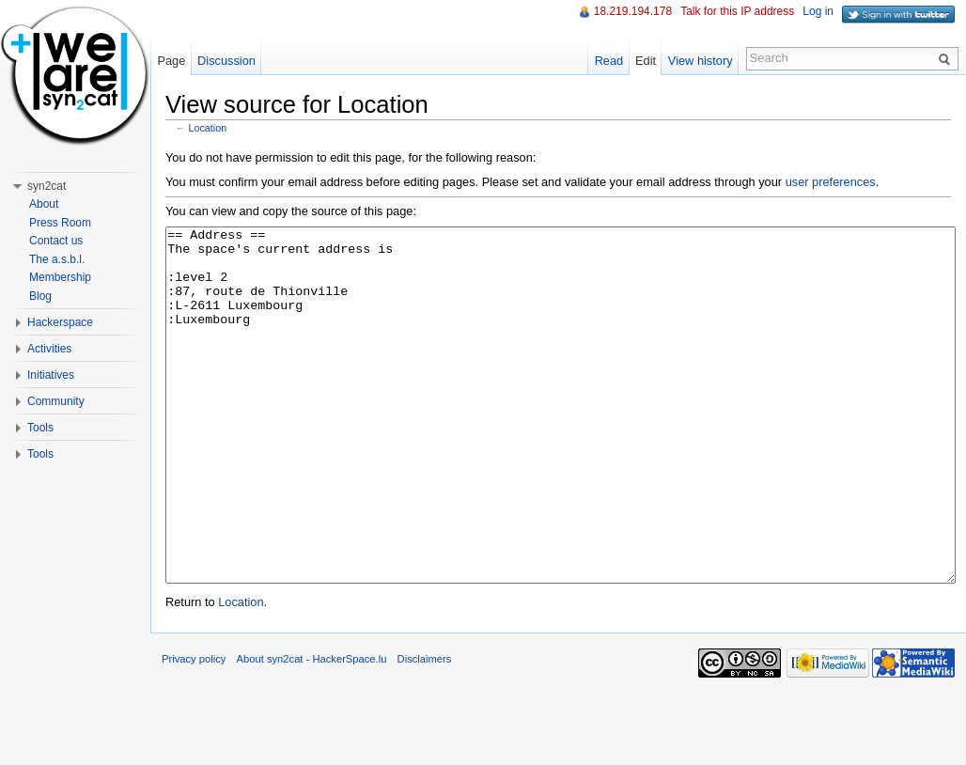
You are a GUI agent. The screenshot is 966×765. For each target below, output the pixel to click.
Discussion (226, 61)
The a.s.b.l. (57, 259)
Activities (49, 348)
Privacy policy (194, 729)
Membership (60, 277)
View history (700, 61)
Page (171, 61)
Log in (818, 11)
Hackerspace (60, 322)
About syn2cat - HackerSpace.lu (312, 729)
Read (609, 61)
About (43, 204)
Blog (40, 296)
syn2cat (46, 186)
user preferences (831, 182)
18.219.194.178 (633, 11)
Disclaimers (424, 729)
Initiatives (50, 375)
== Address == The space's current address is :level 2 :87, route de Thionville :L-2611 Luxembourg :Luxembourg (560, 440)
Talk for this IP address (737, 11)
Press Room (60, 222)
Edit (645, 61)
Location (208, 127)
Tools (40, 427)
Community (56, 401)
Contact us (56, 240)
